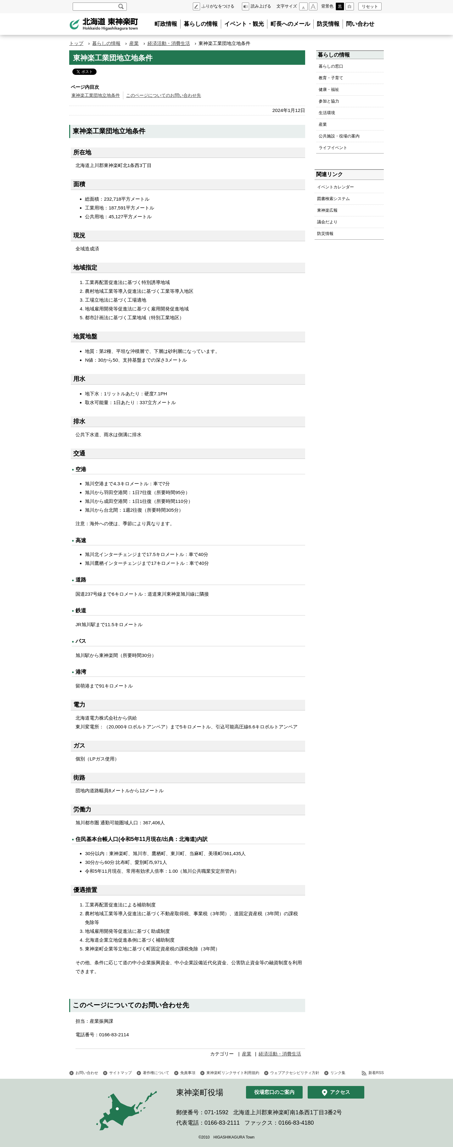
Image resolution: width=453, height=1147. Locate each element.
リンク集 (337, 1073)
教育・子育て (331, 77)
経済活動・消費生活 (169, 43)
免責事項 (187, 1073)
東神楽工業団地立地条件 (95, 95)
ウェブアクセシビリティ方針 (294, 1073)
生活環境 (327, 112)
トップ (76, 43)
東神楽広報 (327, 210)
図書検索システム (333, 198)
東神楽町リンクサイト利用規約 (232, 1073)
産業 (134, 43)
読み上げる (261, 6)
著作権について (156, 1073)
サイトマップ (120, 1073)
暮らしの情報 (201, 24)
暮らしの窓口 (331, 66)
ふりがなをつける (218, 6)
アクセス (340, 1092)
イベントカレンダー (335, 187)
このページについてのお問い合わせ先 (163, 95)
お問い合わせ (87, 1073)
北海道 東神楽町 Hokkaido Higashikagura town (103, 24)
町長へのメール (290, 24)
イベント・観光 (244, 24)
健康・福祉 (329, 89)
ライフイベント (333, 147)
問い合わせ (360, 24)
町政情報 (165, 24)
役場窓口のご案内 (274, 1092)
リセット (370, 6)
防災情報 (328, 24)
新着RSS (376, 1073)
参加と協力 (329, 101)
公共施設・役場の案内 (339, 136)
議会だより (327, 222)
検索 (120, 6)
